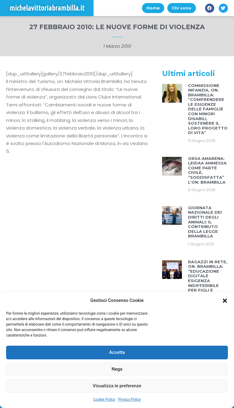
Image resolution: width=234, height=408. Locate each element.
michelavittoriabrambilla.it (46, 8)
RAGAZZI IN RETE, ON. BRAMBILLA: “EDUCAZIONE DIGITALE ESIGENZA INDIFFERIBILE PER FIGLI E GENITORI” (207, 278)
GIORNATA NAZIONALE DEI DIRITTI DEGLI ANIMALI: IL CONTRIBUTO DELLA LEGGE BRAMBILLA (205, 222)
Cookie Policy (104, 399)
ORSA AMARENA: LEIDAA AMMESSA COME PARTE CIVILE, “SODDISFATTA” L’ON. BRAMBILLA (207, 170)
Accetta (117, 352)
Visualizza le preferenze (117, 386)
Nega (117, 369)
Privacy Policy (129, 399)
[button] (225, 301)
